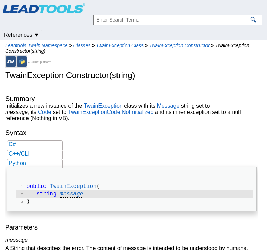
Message (168, 106)
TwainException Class (120, 45)
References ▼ (21, 35)
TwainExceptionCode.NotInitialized (110, 112)
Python (17, 163)
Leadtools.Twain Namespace (36, 45)
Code (44, 112)
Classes (81, 45)
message (71, 195)
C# (12, 144)
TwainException (103, 106)
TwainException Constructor (179, 45)
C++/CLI (19, 154)
